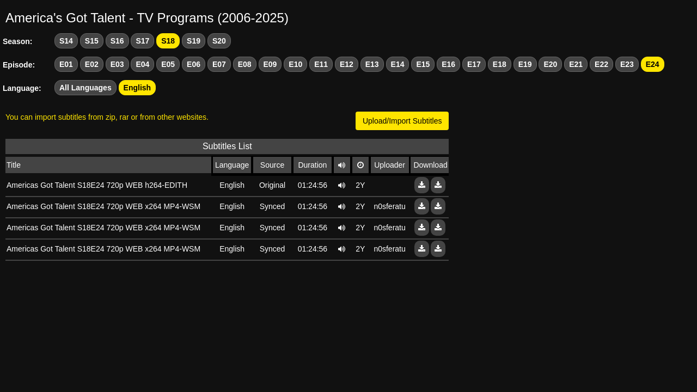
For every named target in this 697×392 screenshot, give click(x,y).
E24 (652, 64)
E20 (550, 64)
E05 (168, 64)
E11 (321, 64)
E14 (398, 64)
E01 (66, 64)
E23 (627, 64)
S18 (168, 40)
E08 (245, 64)
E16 (448, 64)
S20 (219, 40)
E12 (346, 64)
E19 (525, 64)
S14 (66, 40)
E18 (499, 64)
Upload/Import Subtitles (402, 121)
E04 (142, 64)
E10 (295, 64)
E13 (372, 64)
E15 (423, 64)
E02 (92, 64)
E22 (601, 64)
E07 (219, 64)
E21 (576, 64)
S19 (193, 40)
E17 (474, 64)
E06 (193, 64)
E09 (270, 64)
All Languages (85, 87)
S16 (117, 40)
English (137, 87)
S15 (92, 40)
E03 (117, 64)
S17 (142, 40)
